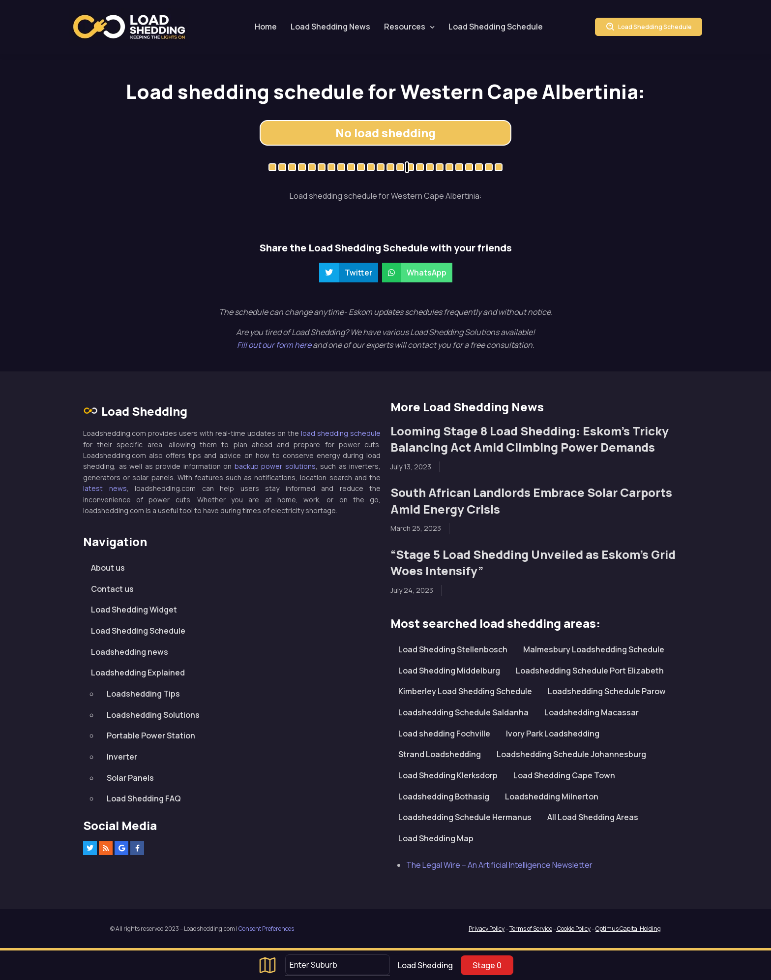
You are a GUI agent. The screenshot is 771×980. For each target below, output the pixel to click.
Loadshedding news (129, 651)
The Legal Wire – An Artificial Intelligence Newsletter (499, 864)
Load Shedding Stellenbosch (452, 649)
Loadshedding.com (129, 27)
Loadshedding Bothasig (443, 796)
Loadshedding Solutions (153, 714)
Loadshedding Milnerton (551, 796)
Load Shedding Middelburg (449, 670)
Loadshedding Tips (143, 693)
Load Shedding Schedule (495, 26)
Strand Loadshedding (439, 754)
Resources (404, 26)
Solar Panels (130, 777)
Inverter (122, 756)
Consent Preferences (266, 928)
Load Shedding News (330, 26)
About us (108, 567)
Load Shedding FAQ (144, 798)
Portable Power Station (151, 735)
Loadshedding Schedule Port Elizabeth (590, 670)
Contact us (112, 588)
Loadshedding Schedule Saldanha (463, 712)
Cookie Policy (573, 928)
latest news (105, 488)
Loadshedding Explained (138, 672)
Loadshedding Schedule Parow (607, 691)
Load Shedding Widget (134, 609)
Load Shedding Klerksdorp (448, 775)
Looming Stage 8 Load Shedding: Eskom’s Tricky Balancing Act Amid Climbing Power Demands (529, 439)
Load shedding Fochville (444, 733)
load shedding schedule (341, 433)
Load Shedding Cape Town (564, 775)
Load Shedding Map (436, 838)
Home (266, 26)
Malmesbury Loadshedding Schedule (593, 649)
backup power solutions (275, 466)
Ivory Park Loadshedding (552, 733)
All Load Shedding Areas (592, 817)
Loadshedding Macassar (591, 712)
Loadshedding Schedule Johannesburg (571, 754)
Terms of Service (530, 928)
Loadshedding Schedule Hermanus (465, 817)
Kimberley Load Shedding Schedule (465, 691)
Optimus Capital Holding (628, 928)
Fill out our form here (275, 344)
